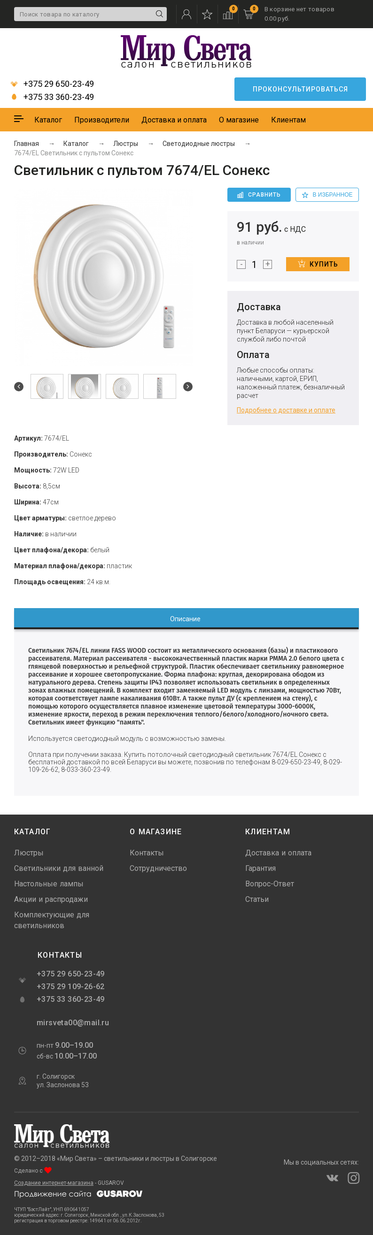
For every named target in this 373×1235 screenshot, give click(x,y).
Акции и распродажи (51, 899)
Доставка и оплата (174, 119)
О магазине (239, 119)
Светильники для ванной (58, 868)
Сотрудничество (158, 868)
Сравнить (259, 194)
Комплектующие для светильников (51, 920)
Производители (101, 119)
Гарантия (260, 868)
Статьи (257, 899)
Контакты (147, 852)
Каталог (48, 119)
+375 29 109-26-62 (71, 986)
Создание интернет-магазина (53, 1183)
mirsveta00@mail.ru (72, 1022)
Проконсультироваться (300, 89)
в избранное (327, 194)
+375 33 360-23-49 (52, 97)
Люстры (29, 852)
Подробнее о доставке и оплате (286, 410)
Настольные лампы (49, 883)
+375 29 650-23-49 (52, 84)
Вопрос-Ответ (269, 883)
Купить (318, 263)
